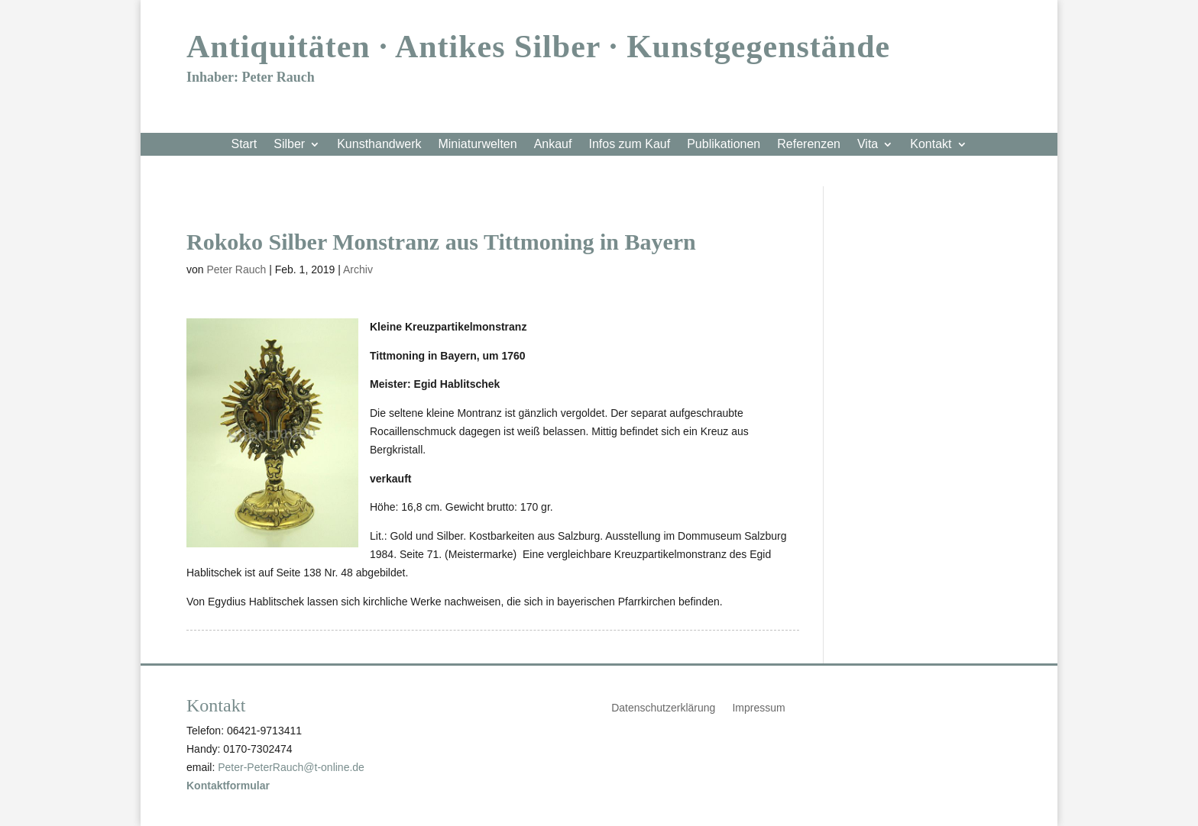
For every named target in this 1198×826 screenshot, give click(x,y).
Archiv (358, 269)
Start (244, 144)
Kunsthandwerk (379, 144)
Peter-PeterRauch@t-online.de (291, 767)
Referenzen (808, 144)
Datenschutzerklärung (663, 708)
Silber (289, 144)
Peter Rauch (236, 269)
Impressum (758, 708)
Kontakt (930, 144)
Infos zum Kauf (629, 144)
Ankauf (553, 144)
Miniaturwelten (477, 144)
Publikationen (723, 144)
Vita (867, 144)
